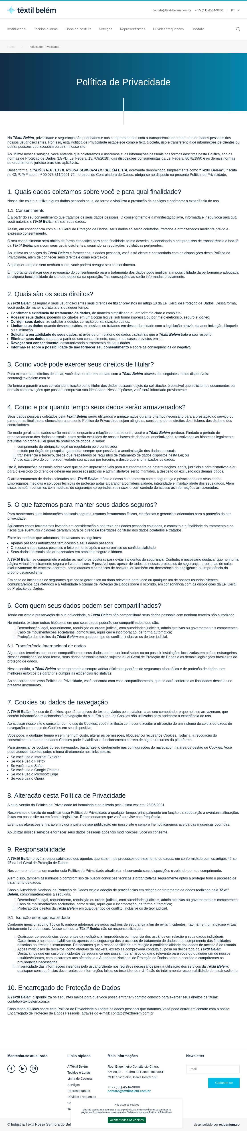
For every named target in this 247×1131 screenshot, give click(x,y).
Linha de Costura (79, 1078)
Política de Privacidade (160, 1112)
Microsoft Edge (46, 774)
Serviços (105, 29)
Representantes (132, 29)
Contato (198, 29)
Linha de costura (78, 29)
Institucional (16, 29)
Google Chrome (46, 770)
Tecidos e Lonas (79, 1072)
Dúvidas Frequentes (81, 1097)
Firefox (39, 761)
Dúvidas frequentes (168, 29)
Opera (39, 778)
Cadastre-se (224, 1083)
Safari (39, 766)
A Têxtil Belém (77, 1066)
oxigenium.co (229, 1124)
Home (11, 46)
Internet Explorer (47, 757)
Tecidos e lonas (46, 29)
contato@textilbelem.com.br (129, 1091)
